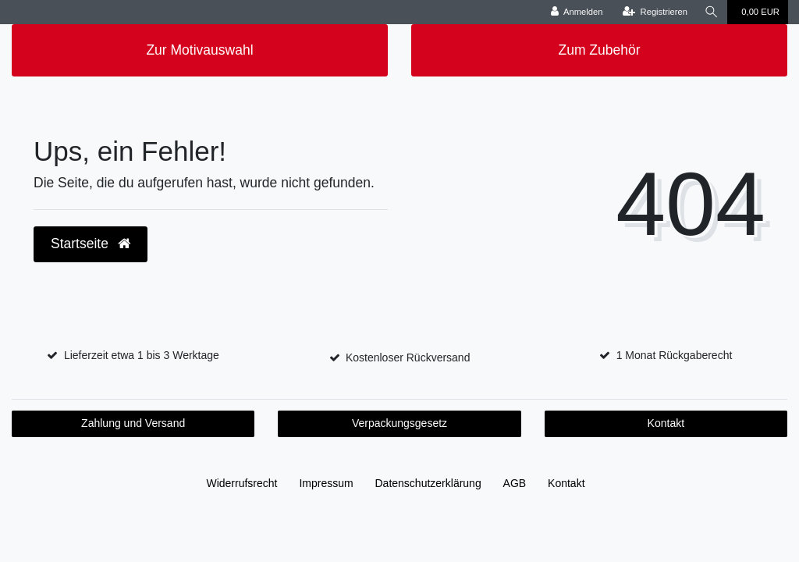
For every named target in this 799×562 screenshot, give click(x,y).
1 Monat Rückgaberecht (674, 355)
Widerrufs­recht (241, 483)
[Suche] (711, 12)
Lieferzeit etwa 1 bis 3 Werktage (141, 355)
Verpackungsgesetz (399, 423)
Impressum (326, 483)
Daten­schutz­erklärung (428, 483)
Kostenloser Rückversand (408, 357)
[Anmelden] (577, 12)
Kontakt (666, 423)
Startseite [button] (90, 243)
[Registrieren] (655, 12)
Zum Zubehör (599, 50)
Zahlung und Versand (133, 423)
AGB (515, 483)
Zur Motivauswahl (199, 50)
